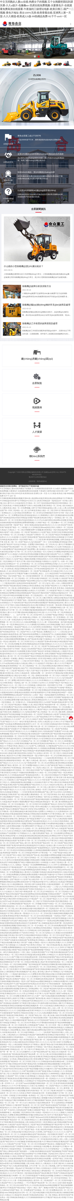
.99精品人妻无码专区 (59, 1195)
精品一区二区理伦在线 (29, 578)
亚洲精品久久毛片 (34, 1127)
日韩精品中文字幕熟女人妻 (32, 1044)
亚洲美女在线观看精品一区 (45, 627)
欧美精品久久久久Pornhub (36, 520)
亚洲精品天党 (43, 588)
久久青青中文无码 (56, 1168)
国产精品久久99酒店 (63, 765)
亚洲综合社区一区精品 (43, 816)
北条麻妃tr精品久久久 (61, 1006)
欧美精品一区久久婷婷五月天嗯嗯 (48, 552)
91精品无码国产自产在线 (38, 770)
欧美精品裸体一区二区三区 (36, 787)
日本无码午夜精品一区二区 (36, 661)
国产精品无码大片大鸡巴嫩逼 (14, 1141)
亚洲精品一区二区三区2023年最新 (22, 1023)
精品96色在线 (50, 1139)
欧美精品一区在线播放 (23, 1149)
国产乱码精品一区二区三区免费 (43, 1190)
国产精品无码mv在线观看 (20, 707)
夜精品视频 (24, 743)
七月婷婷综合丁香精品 (60, 1129)
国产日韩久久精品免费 (32, 505)
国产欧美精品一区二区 (50, 637)
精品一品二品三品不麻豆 (25, 510)
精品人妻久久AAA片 (56, 845)
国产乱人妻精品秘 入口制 (41, 746)
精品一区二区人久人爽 (19, 906)
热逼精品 (68, 904)
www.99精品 (9, 1192)
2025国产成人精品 (55, 1188)
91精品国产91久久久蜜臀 (59, 554)
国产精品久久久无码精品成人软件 (29, 930)
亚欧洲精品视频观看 (51, 1064)
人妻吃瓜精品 (64, 539)
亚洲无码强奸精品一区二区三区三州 (39, 1091)
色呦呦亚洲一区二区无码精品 (42, 576)
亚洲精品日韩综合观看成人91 (32, 586)
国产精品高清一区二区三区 (17, 1120)
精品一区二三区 (63, 962)
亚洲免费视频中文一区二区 (62, 867)
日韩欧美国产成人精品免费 (18, 794)
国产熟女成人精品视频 (39, 855)
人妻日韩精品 (46, 1088)
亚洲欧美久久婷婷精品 (32, 1146)
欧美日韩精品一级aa (10, 627)
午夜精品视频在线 (42, 736)
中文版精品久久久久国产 (51, 639)
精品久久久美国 (53, 933)
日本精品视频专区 (30, 935)
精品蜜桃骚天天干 (16, 933)
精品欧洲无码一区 (14, 539)
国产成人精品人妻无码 (34, 972)
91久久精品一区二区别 (43, 773)
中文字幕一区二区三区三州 (41, 1166)
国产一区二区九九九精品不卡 (29, 719)
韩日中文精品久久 (41, 845)
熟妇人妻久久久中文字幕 (59, 663)
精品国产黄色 (24, 775)
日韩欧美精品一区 (9, 683)
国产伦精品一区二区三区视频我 (29, 979)
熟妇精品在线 (13, 663)
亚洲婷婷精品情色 (11, 923)
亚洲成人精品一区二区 (44, 510)
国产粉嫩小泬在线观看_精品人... (33, 573)
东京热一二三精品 (9, 974)
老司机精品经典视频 (65, 1083)
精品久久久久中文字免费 (61, 1078)
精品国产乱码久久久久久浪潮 (54, 1020)
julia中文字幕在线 (24, 1168)
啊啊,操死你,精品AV (27, 1057)
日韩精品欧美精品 (16, 1197)
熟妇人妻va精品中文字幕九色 (39, 938)
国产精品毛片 (32, 896)
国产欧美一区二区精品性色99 (22, 991)
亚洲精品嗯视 (21, 964)
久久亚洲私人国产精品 (42, 1132)
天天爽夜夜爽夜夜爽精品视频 (11, 498)
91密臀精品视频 (55, 855)
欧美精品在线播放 (14, 1006)
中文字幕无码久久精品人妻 (56, 840)
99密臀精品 (30, 870)
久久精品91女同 (53, 785)
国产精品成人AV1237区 (33, 1020)
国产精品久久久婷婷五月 (61, 1086)
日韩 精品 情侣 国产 (15, 935)
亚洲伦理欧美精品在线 (45, 974)
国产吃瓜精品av (50, 646)
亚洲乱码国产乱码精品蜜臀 (18, 785)
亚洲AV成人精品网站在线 (32, 498)
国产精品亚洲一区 (29, 1156)
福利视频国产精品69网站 (26, 581)
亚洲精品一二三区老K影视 (21, 792)
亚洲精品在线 (43, 554)
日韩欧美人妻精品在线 (54, 598)
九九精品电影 (61, 819)
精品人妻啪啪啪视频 (15, 838)
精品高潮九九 (13, 583)
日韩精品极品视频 (63, 860)
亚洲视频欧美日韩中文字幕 (26, 1100)
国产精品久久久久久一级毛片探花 (15, 722)
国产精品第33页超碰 (60, 1108)
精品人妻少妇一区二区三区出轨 (14, 656)
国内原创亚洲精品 (38, 831)
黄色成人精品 (13, 569)
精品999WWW (24, 583)
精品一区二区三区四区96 (39, 986)
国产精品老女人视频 (51, 1144)
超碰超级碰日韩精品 (21, 814)
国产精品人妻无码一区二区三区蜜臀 (17, 765)
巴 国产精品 (29, 819)
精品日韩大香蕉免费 (33, 1059)
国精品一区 (51, 928)
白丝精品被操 (16, 1027)
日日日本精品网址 (26, 957)
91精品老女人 (18, 739)
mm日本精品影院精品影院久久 (61, 549)
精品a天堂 (67, 598)
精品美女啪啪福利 (7, 760)
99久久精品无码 (65, 872)
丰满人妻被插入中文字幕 (63, 576)
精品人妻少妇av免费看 (42, 867)
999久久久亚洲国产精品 (47, 615)
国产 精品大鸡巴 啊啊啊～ (12, 976)
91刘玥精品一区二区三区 (24, 918)
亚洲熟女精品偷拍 (57, 1010)
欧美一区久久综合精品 (43, 1006)
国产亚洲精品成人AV (48, 714)
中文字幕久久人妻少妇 (48, 838)
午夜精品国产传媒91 (45, 874)
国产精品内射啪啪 (45, 1108)
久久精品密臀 (5, 549)
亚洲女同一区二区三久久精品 (14, 1134)
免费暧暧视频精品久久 (16, 947)
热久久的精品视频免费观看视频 (12, 639)
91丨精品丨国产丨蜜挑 (38, 1188)
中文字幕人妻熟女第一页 (15, 913)
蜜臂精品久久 (47, 848)
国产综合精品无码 (35, 959)
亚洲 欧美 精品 (13, 1057)
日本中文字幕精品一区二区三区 (60, 717)
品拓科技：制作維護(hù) (38, 481)
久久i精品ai (33, 760)
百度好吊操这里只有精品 (24, 1066)
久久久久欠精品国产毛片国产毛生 (12, 1144)
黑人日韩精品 (30, 1025)
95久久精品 (68, 1057)
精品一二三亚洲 (61, 1149)
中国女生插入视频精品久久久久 (14, 712)
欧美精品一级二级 (21, 760)
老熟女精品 (36, 955)
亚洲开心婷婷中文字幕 (14, 998)
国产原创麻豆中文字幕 (16, 729)
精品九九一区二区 (64, 1047)
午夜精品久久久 (48, 561)
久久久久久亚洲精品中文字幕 (34, 976)
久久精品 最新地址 (18, 1042)
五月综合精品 (31, 947)
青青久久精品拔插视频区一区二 (53, 884)
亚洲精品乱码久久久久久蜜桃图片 (25, 624)
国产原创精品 (5, 518)
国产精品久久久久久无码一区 (60, 899)
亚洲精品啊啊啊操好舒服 (23, 1115)
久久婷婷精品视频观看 (40, 850)
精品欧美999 (14, 646)
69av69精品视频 (50, 1185)
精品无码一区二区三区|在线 (62, 908)
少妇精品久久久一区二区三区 (15, 1129)
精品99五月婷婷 (6, 911)
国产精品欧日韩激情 (62, 877)
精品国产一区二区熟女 (24, 867)
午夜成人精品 (52, 1047)
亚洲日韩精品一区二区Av (51, 505)
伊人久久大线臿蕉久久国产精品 (12, 780)
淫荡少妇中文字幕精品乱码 (19, 734)
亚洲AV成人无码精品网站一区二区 (32, 989)
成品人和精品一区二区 (35, 617)
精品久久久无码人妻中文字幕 (15, 1108)
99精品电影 (44, 799)
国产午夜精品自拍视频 (44, 1175)
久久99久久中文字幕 (60, 722)
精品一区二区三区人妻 (52, 712)
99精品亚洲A (32, 1173)
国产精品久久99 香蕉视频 (49, 709)
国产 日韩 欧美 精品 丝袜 (12, 889)
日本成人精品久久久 (55, 661)
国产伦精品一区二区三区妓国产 (23, 797)
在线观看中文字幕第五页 (20, 1003)
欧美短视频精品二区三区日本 (19, 928)
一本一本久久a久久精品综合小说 (27, 1103)
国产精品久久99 (34, 688)
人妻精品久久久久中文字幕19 (11, 1086)
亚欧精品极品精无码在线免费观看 (29, 1008)
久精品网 (45, 1146)
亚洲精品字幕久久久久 (61, 760)
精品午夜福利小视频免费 (17, 802)
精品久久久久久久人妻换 (54, 1112)
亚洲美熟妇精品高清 (33, 1141)
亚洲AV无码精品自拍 (19, 899)
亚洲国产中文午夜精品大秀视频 (29, 637)
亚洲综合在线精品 (57, 537)
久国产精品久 (59, 879)
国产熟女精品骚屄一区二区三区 (18, 547)
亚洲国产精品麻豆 (34, 518)
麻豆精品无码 (8, 814)
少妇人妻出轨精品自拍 (23, 908)
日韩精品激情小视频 (37, 860)
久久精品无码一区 (7, 870)
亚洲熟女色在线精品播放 (61, 1018)
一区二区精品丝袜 (13, 1098)
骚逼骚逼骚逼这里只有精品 (42, 610)
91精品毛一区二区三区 (40, 967)
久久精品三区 (53, 862)
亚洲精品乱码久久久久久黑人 (16, 993)
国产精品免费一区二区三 (34, 1054)
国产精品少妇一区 (38, 1015)
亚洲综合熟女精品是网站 (52, 498)
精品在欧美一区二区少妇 (17, 1032)
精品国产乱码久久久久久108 (62, 746)
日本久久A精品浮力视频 (25, 607)
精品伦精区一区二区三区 (58, 1040)
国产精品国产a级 (6, 748)
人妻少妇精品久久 (42, 549)
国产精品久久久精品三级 (63, 590)
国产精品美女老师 (9, 979)
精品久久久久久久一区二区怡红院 (38, 913)
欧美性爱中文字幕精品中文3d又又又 (23, 501)
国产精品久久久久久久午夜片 (36, 780)
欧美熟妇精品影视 (21, 959)
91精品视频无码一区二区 (41, 908)
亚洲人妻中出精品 (34, 884)
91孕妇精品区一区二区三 (28, 916)
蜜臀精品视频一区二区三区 (10, 578)
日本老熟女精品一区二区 (29, 714)
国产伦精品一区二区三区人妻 (34, 598)
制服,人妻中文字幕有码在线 (62, 1166)
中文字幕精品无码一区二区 (41, 1049)
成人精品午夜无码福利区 (46, 962)
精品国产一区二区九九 (39, 583)
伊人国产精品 (29, 981)
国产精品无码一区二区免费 (41, 777)
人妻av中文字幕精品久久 (53, 972)
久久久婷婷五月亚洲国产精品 (54, 697)
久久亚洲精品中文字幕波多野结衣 (35, 1081)
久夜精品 (11, 945)
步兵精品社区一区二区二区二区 (32, 646)
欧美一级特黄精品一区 (59, 979)
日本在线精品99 (21, 887)
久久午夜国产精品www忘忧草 (37, 1117)
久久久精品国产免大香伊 (24, 945)
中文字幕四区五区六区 (51, 1095)
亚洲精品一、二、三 (10, 615)
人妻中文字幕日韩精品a (39, 508)
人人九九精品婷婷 (47, 877)
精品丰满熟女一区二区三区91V (49, 935)
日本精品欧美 (54, 945)
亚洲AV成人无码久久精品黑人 (40, 722)
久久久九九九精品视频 (34, 697)
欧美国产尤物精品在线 (51, 593)
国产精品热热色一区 (41, 1134)
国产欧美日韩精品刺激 (40, 969)
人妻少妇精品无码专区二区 (35, 1122)
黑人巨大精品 (53, 571)
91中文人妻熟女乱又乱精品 (53, 882)
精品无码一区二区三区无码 (57, 569)
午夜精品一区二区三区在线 (13, 535)
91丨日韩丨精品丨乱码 (26, 952)
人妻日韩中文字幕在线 (55, 787)
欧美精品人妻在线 (56, 967)
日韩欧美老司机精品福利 (14, 1137)
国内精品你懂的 (51, 911)
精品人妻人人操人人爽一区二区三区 (57, 1008)
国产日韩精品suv (21, 688)
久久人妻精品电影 (13, 782)
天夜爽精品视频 (19, 1163)
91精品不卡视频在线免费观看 (22, 773)
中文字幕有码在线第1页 (48, 901)
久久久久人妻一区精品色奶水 (11, 620)
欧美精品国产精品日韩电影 (30, 654)
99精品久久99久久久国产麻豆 (43, 765)
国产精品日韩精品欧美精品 (37, 802)
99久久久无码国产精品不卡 (52, 683)
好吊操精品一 (5, 1059)
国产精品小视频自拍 (25, 862)
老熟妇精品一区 (17, 981)
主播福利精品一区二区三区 (39, 794)
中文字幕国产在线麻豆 (8, 940)
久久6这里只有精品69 (26, 537)
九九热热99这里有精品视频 (27, 554)
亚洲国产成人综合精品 (64, 896)
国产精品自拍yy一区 (21, 1188)
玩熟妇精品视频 (26, 612)
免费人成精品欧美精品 (35, 678)
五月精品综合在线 (36, 1074)
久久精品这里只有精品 (46, 896)
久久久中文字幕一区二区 (53, 612)
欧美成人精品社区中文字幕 (10, 756)
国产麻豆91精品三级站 (26, 1171)
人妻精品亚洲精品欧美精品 (52, 1027)
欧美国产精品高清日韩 (53, 1032)
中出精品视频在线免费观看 (54, 996)
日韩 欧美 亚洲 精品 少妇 (58, 588)
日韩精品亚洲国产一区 (56, 894)
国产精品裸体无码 (47, 1161)
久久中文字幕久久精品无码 (13, 605)
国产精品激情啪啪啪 (35, 950)
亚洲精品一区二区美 (12, 702)
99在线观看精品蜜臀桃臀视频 (22, 522)
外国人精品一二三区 (49, 887)
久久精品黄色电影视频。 (20, 1166)
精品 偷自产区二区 (24, 668)
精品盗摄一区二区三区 (51, 930)
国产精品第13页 (15, 1139)
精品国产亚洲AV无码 (30, 889)
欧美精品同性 (48, 503)
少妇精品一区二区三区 (14, 799)
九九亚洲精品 (30, 1076)
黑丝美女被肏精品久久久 (30, 1161)
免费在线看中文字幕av (32, 826)
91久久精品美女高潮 (51, 942)
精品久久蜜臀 (8, 1115)
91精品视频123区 (42, 1192)
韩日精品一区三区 (29, 595)
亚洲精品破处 (18, 811)
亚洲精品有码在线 (62, 748)
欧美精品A (46, 979)
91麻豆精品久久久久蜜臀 (26, 974)
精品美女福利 (8, 819)
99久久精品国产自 (11, 1125)
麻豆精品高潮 (39, 911)
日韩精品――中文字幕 (24, 1183)
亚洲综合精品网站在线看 (56, 520)
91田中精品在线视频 (14, 595)
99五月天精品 (8, 1188)
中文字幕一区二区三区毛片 (23, 552)
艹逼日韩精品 (32, 964)
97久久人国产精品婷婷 (38, 717)
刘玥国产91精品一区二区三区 (53, 904)
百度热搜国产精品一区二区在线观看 (49, 833)
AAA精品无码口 (27, 1132)
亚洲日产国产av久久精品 (54, 828)
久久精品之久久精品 (10, 1195)
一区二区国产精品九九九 (23, 542)
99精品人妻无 (51, 658)
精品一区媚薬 (11, 658)
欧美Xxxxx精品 (64, 989)
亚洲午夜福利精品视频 (50, 539)
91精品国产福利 (10, 668)
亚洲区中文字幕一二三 (58, 685)
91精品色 (59, 530)
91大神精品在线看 (57, 981)
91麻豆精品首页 (35, 743)
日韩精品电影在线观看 (38, 814)
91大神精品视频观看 (31, 838)
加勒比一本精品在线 (32, 1088)
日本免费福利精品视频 (54, 823)
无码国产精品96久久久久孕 (54, 586)
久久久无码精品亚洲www (36, 527)
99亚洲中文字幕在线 (39, 853)
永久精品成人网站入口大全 (29, 663)
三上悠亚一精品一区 (38, 695)
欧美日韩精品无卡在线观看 (14, 651)
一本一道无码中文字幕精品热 (51, 673)
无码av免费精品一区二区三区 (44, 809)
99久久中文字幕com (60, 743)
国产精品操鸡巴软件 (24, 984)
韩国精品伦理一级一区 (42, 1078)
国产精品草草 (56, 1125)
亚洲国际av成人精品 (10, 1154)
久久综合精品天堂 (38, 782)
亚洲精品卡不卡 (12, 561)
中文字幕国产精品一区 (21, 600)
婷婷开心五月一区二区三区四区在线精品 (41, 724)
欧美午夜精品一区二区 (19, 770)
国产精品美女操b (48, 1105)
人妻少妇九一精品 (45, 760)
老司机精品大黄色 (39, 668)
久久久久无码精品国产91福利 (52, 688)
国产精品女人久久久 (26, 627)
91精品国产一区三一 (41, 542)
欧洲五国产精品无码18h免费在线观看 (30, 603)
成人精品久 (15, 675)
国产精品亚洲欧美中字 (46, 1173)
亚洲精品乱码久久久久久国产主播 (48, 700)
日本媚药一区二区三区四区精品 (23, 1175)
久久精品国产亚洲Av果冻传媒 (45, 641)
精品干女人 (33, 753)
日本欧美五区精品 (24, 955)
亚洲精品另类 (52, 1035)
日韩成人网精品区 (18, 1059)
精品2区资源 (38, 644)
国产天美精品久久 (54, 780)
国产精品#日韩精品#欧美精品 (38, 656)
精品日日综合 (20, 870)
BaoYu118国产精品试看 (46, 581)
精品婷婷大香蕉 (12, 692)
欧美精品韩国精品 (21, 593)
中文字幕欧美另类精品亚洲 (52, 1141)
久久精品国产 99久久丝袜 (14, 1076)
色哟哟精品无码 (50, 564)
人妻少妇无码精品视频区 (54, 1054)
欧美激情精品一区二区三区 (18, 666)
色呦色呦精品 (61, 809)
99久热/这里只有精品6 (27, 1195)
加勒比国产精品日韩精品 (24, 751)
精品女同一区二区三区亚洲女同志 (12, 520)
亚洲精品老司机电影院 (49, 690)
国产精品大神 (5, 899)
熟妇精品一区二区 (50, 729)
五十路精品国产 (25, 1001)
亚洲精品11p (50, 1122)
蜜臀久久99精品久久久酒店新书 (54, 955)
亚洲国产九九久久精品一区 (45, 819)
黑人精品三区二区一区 (47, 768)
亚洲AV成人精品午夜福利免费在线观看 (29, 556)
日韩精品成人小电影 (58, 651)
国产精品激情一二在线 (25, 1151)
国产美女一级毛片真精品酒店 (27, 525)
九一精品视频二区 (16, 1112)
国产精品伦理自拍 (9, 894)
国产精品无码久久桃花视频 (14, 1117)
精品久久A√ (38, 739)
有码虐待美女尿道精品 (24, 845)
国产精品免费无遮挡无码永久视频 (12, 823)
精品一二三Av (43, 758)
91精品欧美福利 (52, 872)
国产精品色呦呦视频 (62, 1023)
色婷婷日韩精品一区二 (43, 870)
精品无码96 (60, 928)
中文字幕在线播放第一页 (54, 984)
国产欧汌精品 (42, 571)
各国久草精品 (63, 605)
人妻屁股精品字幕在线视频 (15, 972)
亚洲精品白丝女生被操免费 (53, 739)
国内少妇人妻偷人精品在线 (10, 1161)
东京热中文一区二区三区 (17, 857)
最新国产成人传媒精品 (40, 923)
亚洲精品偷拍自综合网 (64, 515)
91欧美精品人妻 (55, 1003)
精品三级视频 (42, 1098)
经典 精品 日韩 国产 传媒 (22, 942)
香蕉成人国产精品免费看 (40, 707)
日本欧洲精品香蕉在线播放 (64, 1044)
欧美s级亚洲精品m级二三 (58, 1061)
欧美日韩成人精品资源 (34, 729)
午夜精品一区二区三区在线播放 (55, 950)
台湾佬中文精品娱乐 (32, 1093)
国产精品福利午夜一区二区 (52, 705)
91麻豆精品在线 (6, 552)
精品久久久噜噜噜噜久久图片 (43, 515)
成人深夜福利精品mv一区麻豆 (26, 588)
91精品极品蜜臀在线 (37, 1030)
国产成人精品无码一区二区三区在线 (39, 879)
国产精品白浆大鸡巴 (24, 809)
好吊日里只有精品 (9, 581)
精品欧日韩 (46, 518)
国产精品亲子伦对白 (11, 544)
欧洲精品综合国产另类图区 (13, 1146)
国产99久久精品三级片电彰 (19, 855)
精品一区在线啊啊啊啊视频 (36, 865)
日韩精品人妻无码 (59, 797)
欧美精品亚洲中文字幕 (17, 758)
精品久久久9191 (65, 1120)
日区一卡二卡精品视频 (19, 1018)
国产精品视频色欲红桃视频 (55, 556)
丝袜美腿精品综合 (41, 1151)
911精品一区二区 (26, 675)
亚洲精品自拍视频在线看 (35, 823)
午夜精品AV (55, 938)
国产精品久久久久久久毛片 (10, 741)
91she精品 (7, 792)
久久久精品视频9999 (15, 1020)
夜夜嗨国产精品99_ (44, 1100)
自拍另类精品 (52, 566)
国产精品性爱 (56, 734)
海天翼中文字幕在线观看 (23, 748)
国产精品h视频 (32, 1069)
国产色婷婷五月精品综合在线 (21, 1013)
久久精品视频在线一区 (17, 884)
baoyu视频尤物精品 (42, 981)
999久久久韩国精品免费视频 (44, 748)
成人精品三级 (63, 998)
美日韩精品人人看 (42, 940)
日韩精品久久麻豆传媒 (21, 831)
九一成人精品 (21, 617)
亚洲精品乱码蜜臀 (7, 593)
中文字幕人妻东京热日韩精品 (30, 561)
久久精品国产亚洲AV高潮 (19, 1074)
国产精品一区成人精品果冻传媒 (39, 1129)
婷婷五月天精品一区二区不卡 (31, 503)
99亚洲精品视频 (28, 1006)
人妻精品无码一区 (42, 685)
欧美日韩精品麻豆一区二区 (25, 571)
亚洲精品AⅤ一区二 (13, 564)
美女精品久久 (55, 656)
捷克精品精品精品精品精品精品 (37, 836)
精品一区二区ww (53, 1171)
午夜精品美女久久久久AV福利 (43, 1149)
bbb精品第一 (64, 959)
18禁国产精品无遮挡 (19, 950)
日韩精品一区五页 (64, 615)
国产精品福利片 (52, 989)
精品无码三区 (56, 1154)
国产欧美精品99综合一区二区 (11, 632)
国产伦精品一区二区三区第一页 (47, 1025)
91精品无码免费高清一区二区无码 (29, 513)
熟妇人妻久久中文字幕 (11, 612)
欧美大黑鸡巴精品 (62, 1161)
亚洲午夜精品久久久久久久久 (14, 697)
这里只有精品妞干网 (7, 1100)
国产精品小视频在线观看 (25, 559)
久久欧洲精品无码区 (38, 928)
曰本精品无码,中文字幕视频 (53, 620)
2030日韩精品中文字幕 (56, 775)
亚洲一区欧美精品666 (42, 957)
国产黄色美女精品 (63, 627)
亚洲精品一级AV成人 (43, 797)
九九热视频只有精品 (37, 872)
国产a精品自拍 (20, 921)
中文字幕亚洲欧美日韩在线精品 (12, 1122)
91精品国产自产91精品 (37, 566)
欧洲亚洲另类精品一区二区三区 (61, 758)
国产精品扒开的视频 (59, 535)
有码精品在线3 (27, 1078)
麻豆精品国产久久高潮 (62, 1091)
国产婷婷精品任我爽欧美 (47, 964)
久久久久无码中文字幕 (61, 947)
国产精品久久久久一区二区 (10, 685)
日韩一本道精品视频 (48, 1093)
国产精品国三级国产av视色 (56, 993)
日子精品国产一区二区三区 (38, 899)
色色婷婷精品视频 (23, 848)
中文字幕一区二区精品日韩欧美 (25, 962)
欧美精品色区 (50, 649)
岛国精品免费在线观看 (28, 874)
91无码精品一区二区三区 (36, 857)
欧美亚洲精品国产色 (40, 792)
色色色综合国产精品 (31, 799)
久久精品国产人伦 (65, 675)
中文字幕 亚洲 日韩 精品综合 (63, 777)
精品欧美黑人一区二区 (38, 775)
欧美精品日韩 (18, 629)
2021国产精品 (40, 1071)
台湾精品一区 (38, 942)
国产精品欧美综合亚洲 (12, 1078)
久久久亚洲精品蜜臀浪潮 (9, 700)
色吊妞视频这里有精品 (58, 542)
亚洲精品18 (52, 763)
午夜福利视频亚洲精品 (42, 751)
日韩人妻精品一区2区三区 (40, 790)
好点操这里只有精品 (59, 751)
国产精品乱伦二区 (26, 1125)
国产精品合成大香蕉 (28, 1098)
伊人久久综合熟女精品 (34, 1185)
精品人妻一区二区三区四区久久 (29, 683)
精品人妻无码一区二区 (37, 1180)
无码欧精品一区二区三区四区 (32, 564)
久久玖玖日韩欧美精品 (55, 559)
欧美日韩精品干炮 (60, 1100)
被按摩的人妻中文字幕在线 (16, 896)
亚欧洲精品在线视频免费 (54, 600)
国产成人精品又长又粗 (53, 1052)
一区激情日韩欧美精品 (50, 1127)
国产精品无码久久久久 (37, 785)
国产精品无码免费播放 (41, 1125)
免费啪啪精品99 (19, 724)
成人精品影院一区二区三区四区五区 (20, 641)
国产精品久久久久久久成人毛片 (18, 790)
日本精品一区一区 (41, 945)
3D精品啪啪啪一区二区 (11, 736)
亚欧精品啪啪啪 (41, 894)
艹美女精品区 (32, 758)
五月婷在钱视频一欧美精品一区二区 (28, 1095)
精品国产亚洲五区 (23, 695)
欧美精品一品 (67, 821)
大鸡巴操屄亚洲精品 (58, 918)
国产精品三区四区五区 (52, 532)
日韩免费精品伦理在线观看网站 (16, 566)
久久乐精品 (19, 836)
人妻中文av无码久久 (56, 792)
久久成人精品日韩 (34, 705)
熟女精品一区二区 (44, 1195)
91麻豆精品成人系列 (27, 700)
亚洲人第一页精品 (56, 736)
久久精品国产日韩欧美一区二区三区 (37, 535)
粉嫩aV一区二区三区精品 (63, 522)
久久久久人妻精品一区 (16, 865)
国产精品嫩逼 (32, 1108)
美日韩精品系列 (9, 836)
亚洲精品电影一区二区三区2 (45, 1083)
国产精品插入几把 (45, 629)
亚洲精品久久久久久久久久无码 (56, 644)
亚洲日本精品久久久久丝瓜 (40, 1010)
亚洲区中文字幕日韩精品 (22, 969)
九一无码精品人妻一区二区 (61, 518)
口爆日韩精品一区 (60, 906)
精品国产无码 (68, 1141)
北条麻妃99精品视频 (59, 913)
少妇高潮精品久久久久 (8, 719)
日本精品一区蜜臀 (26, 544)
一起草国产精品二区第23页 (61, 1158)
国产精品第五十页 (21, 671)
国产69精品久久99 (10, 1105)
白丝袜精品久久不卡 (7, 603)
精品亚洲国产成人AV (35, 712)
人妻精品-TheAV (23, 658)
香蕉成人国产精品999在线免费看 (25, 634)
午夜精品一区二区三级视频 (45, 607)
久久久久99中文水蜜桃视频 (57, 865)
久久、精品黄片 (39, 1037)
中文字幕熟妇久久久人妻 (25, 833)
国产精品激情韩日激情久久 (51, 719)
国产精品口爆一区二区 (40, 1040)
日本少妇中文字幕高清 (51, 1115)
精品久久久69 (65, 668)
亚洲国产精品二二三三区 (31, 539)
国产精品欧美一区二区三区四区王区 (21, 1061)
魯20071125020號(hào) (37, 477)
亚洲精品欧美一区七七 (48, 1103)
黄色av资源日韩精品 (18, 518)
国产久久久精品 (10, 554)
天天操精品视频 (33, 877)
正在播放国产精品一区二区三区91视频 (46, 1110)
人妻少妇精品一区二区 (29, 768)
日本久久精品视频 (18, 1091)
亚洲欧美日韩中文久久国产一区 (31, 996)
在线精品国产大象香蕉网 (40, 734)
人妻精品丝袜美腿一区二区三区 (46, 675)
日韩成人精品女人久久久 (21, 746)
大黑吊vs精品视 (40, 807)
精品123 (69, 697)
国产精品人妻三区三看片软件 (28, 843)
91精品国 (61, 641)
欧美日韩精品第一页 (45, 501)
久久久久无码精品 (28, 685)
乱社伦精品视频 (53, 857)
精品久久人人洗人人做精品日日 (51, 889)
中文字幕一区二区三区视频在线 (19, 610)
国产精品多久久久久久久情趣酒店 (25, 731)
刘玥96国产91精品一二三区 (15, 661)
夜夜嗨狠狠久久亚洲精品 (23, 1158)
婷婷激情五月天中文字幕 (31, 1027)
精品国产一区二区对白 (51, 1178)
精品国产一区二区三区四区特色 (58, 1180)
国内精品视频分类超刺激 (59, 940)
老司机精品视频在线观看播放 (56, 1037)
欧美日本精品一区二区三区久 (35, 933)
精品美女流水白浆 (30, 605)
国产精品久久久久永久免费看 (11, 598)
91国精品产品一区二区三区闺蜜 (34, 741)
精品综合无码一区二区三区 (25, 1192)
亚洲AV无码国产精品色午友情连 (38, 651)
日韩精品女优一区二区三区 (19, 1049)
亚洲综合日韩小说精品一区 (34, 1112)
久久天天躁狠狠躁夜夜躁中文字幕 (36, 1197)
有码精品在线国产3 (11, 840)
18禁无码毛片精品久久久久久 (27, 680)
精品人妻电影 (41, 1171)
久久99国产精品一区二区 (43, 522)
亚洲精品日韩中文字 (57, 836)
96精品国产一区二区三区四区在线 (13, 678)
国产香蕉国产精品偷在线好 (10, 586)
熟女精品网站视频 (56, 921)
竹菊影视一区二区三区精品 (20, 853)
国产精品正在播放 (9, 809)
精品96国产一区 (64, 692)
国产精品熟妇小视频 (18, 705)
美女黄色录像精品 (26, 644)
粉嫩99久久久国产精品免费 (33, 1052)
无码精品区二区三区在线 (48, 578)
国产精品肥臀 (29, 549)
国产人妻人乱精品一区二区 (16, 532)
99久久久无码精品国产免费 (44, 991)
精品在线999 (46, 743)
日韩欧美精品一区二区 (22, 1015)
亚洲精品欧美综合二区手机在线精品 (32, 569)
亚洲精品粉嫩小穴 (16, 826)
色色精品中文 (50, 860)
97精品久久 (67, 683)
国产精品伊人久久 (18, 879)
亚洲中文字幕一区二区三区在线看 (33, 840)
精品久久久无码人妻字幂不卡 (55, 1137)
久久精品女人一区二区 (14, 530)
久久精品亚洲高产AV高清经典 (58, 573)
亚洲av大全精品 (52, 1071)
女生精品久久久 (33, 590)
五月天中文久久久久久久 (54, 678)
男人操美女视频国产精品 (51, 654)
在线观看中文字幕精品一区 (36, 1047)
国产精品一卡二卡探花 (17, 527)
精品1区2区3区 (38, 984)
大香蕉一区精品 (9, 1095)
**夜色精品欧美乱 (17, 1054)
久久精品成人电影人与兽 (45, 1076)
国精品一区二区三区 (36, 666)
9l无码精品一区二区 (27, 816)
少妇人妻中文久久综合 (11, 503)
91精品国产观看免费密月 (37, 1035)
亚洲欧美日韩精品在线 (44, 1057)
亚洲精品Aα (37, 1115)
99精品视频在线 (64, 964)
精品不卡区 (44, 663)
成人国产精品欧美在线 (33, 639)
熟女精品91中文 (25, 923)
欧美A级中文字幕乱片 (60, 1049)
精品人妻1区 (24, 872)
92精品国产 (28, 739)
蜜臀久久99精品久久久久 (49, 811)
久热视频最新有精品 (57, 799)
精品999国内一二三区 (23, 967)
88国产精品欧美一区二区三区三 (29, 1105)
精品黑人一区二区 (43, 595)
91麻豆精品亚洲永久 (20, 753)
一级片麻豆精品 (65, 622)
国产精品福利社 (36, 821)
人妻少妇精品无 (9, 717)
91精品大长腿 (43, 1069)
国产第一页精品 (9, 1066)
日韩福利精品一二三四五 (22, 1037)
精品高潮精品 (58, 1057)
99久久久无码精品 (11, 775)
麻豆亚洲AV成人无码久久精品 (14, 673)
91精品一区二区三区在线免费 (49, 925)
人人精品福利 (16, 1044)
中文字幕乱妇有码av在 (61, 870)
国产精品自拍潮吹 (25, 1154)
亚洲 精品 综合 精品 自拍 (59, 794)
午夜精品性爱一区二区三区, (36, 763)
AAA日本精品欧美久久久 (33, 1137)
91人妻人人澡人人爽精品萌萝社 (60, 583)
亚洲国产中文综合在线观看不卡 (13, 1047)
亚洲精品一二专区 (66, 637)
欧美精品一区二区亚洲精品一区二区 (58, 617)
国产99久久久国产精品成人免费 (35, 632)
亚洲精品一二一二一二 (35, 1032)
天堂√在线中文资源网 (60, 1042)
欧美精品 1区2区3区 (37, 658)
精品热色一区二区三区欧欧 (23, 911)
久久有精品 (43, 634)
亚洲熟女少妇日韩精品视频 (49, 624)
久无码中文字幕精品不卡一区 (38, 921)
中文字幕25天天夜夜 (51, 959)
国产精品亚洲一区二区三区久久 (46, 1183)
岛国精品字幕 (27, 726)
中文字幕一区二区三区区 (28, 615)
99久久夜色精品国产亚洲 (48, 731)
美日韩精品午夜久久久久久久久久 (38, 1042)
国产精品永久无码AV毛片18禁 (59, 804)
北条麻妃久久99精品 (61, 1175)
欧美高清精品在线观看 (41, 1158)
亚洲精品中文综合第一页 (47, 605)
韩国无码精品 (51, 976)
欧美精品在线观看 (13, 821)
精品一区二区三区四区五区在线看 (34, 804)
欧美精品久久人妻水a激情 (37, 1120)
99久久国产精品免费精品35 (60, 1069)
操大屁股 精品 (64, 1183)
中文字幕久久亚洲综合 (40, 1168)
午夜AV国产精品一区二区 (32, 620)
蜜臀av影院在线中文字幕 (25, 882)
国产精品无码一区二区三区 (50, 843)
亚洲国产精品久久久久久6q (16, 877)
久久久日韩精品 (42, 1061)
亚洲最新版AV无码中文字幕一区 (55, 513)
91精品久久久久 (20, 828)
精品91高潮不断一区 (7, 525)
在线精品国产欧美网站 (26, 940)
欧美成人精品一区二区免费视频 (18, 508)
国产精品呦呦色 (55, 1151)
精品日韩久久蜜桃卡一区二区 (58, 527)
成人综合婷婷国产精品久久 (34, 649)
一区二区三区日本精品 (34, 1144)
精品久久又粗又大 (30, 1086)
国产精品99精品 (17, 549)
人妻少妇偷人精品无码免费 (56, 1015)
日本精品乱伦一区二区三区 (54, 891)
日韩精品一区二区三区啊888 (41, 547)
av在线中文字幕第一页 (14, 649)
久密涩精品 (26, 1040)
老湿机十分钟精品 (41, 862)
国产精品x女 (48, 1044)
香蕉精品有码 (13, 916)
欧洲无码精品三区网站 (57, 770)
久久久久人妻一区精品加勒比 (47, 622)
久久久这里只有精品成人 (62, 547)
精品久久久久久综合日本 (52, 821)
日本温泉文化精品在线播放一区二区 (24, 901)
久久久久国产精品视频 (25, 1071)
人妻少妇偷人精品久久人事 (29, 709)
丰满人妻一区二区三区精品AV (44, 726)
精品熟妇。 (69, 739)
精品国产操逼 (36, 848)
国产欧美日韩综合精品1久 (16, 1069)
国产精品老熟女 (67, 938)
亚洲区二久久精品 (47, 590)
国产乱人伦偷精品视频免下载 (59, 634)
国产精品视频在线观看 (17, 590)
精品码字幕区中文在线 (16, 787)
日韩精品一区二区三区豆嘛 (55, 831)
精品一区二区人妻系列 (35, 828)
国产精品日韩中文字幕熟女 (61, 595)
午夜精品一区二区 (30, 629)
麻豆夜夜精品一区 (48, 530)
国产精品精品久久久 (35, 532)
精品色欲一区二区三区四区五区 (41, 906)
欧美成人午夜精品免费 (14, 505)
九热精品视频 (61, 581)
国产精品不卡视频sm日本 (51, 1059)
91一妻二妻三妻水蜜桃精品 (58, 802)
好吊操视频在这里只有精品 (31, 1178)
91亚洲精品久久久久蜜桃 (49, 680)
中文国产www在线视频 (25, 1083)
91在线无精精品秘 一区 (47, 916)
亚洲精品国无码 (55, 1117)
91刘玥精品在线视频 (23, 850)
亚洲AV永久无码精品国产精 (56, 1030)
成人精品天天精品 (50, 998)
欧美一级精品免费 (33, 673)
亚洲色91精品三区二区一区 (26, 925)
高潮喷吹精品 (5, 906)
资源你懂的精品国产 (61, 952)
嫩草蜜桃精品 (13, 709)
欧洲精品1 (29, 1134)
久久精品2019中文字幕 (11, 573)
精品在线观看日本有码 (27, 692)
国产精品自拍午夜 (35, 593)
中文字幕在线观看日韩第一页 (40, 1018)
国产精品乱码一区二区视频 (30, 904)
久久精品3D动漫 (66, 753)
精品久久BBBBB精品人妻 (53, 1074)
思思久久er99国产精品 (46, 702)
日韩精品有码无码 (18, 1064)
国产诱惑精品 (50, 603)
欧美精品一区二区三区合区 (61, 1013)
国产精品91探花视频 (42, 918)
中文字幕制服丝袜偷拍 (45, 1023)
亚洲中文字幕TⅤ (49, 671)
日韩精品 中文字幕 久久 (36, 993)
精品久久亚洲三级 (53, 1163)
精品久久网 (69, 600)
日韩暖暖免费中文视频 (32, 530)
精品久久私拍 (8, 1158)
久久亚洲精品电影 (13, 904)
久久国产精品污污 (35, 671)
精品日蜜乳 (24, 821)
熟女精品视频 (25, 782)
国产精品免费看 (59, 848)
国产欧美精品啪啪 (13, 714)
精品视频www (23, 1010)
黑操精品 (6, 853)
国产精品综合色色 (42, 537)
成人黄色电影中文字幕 (57, 1146)
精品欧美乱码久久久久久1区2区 (51, 525)
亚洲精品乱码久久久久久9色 (42, 1001)
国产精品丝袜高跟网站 (25, 894)
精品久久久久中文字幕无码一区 (14, 1173)
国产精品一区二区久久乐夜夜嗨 (58, 741)
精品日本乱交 (38, 612)
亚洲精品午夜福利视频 (57, 1081)
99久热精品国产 (21, 1127)
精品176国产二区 (63, 916)
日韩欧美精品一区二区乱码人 (45, 544)
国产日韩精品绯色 (62, 1173)
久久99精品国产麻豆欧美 (33, 998)
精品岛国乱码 (53, 1120)
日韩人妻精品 (19, 819)
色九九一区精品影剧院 (28, 702)
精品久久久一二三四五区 (57, 632)
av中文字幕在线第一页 (8, 1168)
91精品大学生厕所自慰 (39, 1003)
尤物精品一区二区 (44, 1086)
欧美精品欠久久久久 (12, 654)
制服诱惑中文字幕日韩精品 (47, 692)
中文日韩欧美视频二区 (41, 1154)
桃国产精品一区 (59, 773)
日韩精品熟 (9, 959)
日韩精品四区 (41, 559)
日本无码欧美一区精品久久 (17, 938)
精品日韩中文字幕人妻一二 (63, 629)
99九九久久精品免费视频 (26, 622)
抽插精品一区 (16, 1040)
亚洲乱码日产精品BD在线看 (18, 986)
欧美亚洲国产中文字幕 (44, 952)
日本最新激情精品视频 (19, 860)
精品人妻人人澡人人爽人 (58, 508)
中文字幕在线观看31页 (58, 986)
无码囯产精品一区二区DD (20, 576)
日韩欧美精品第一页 (29, 756)
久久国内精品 (22, 1035)
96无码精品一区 (53, 668)
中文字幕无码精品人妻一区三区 (59, 814)
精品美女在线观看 (37, 600)
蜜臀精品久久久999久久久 (45, 1066)
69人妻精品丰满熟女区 (45, 1156)
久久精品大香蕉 (15, 1156)
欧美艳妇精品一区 (34, 887)
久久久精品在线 (53, 807)
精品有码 (39, 882)
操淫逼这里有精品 (24, 515)
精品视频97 (51, 695)
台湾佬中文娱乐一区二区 (46, 756)
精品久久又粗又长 (14, 891)
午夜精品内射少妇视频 (34, 1064)
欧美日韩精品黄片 (22, 717)
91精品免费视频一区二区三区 (29, 690)
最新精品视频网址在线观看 (19, 777)
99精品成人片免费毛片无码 (23, 807)
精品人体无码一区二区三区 (48, 753)
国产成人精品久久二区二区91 (33, 1139)
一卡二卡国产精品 (54, 853)
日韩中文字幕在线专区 (62, 510)
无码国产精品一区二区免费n (19, 1190)
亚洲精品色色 (50, 666)
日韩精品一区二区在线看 (60, 707)
